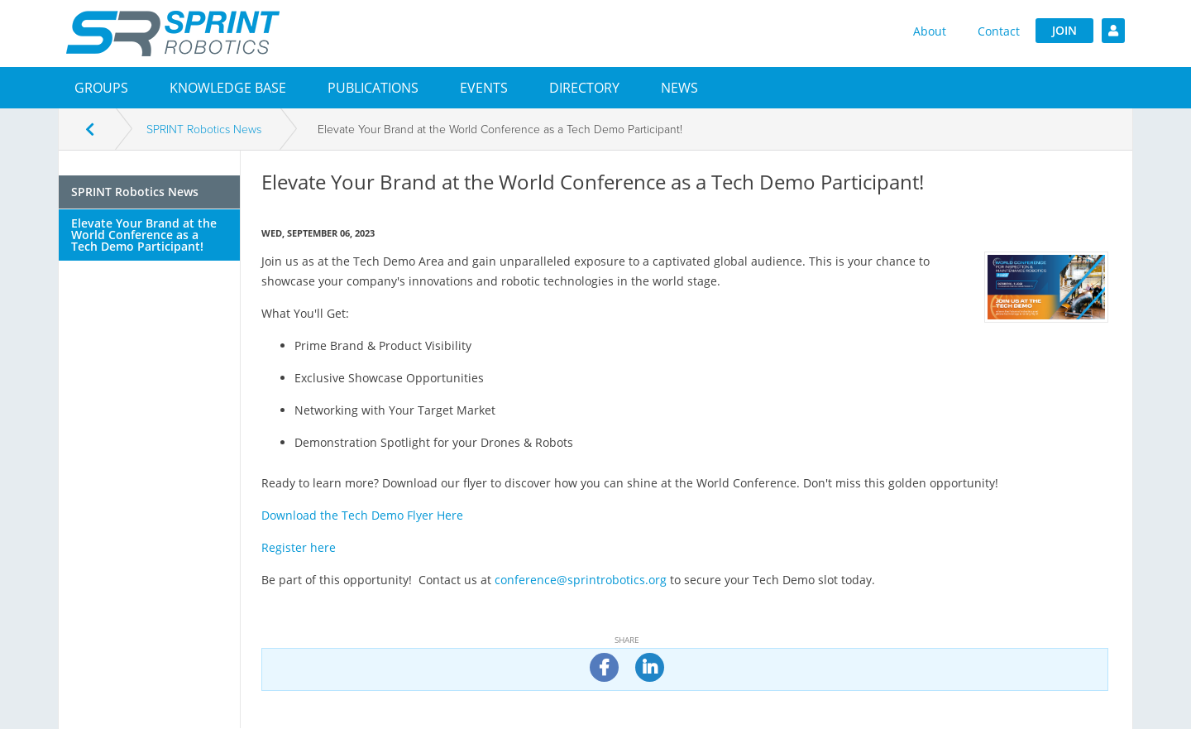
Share (627, 640)
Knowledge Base (228, 88)
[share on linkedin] (649, 667)
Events (484, 88)
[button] (101, 87)
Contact (999, 31)
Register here (298, 547)
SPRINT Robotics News (203, 129)
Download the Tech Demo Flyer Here (362, 515)
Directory (584, 88)
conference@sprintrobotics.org (581, 580)
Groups (101, 88)
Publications (373, 88)
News (679, 88)
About (929, 31)
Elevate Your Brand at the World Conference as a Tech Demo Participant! (144, 234)
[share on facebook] (604, 667)
